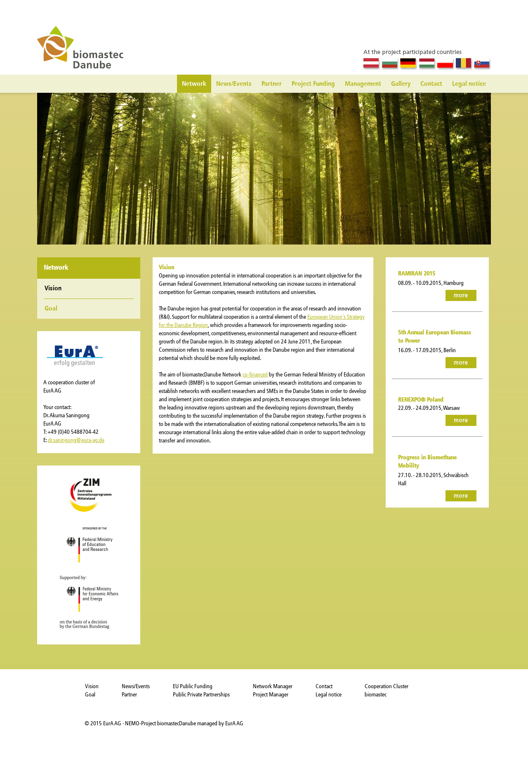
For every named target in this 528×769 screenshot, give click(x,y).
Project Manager (270, 694)
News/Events (234, 84)
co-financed (255, 374)
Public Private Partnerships (201, 694)
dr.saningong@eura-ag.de (76, 440)
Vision (92, 686)
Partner (272, 84)
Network (194, 84)
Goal (51, 309)
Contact (431, 84)
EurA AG (113, 723)
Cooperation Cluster (386, 686)
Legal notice (469, 84)
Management (363, 84)
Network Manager (272, 686)
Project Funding (313, 84)
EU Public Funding (192, 686)
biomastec (376, 694)
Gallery (400, 84)
